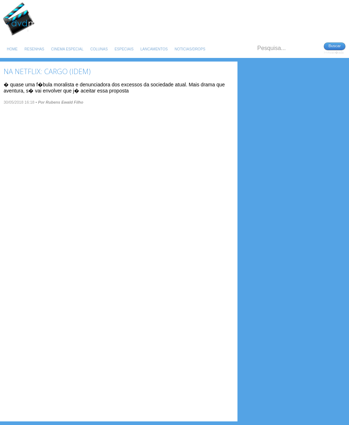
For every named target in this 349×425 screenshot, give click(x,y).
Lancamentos (154, 49)
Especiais (123, 49)
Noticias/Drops (189, 49)
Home (12, 49)
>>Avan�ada (334, 52)
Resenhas (34, 49)
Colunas (99, 49)
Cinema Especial (67, 49)
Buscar (334, 46)
